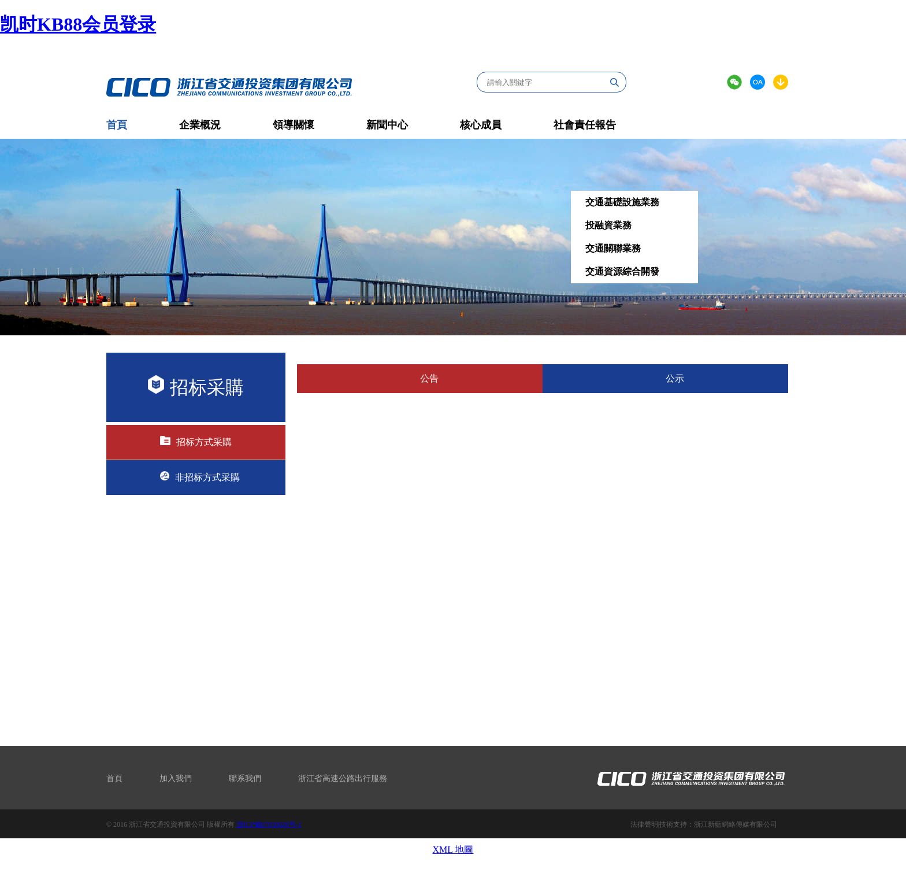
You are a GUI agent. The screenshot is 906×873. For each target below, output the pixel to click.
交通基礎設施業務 (622, 202)
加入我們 (175, 778)
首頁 (114, 778)
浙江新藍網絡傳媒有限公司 (735, 824)
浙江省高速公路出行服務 (342, 778)
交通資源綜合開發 (622, 271)
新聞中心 (387, 125)
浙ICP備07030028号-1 (269, 824)
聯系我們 (245, 778)
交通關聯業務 (613, 248)
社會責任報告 (585, 125)
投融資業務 (608, 225)
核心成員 (481, 125)
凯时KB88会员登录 (78, 24)
